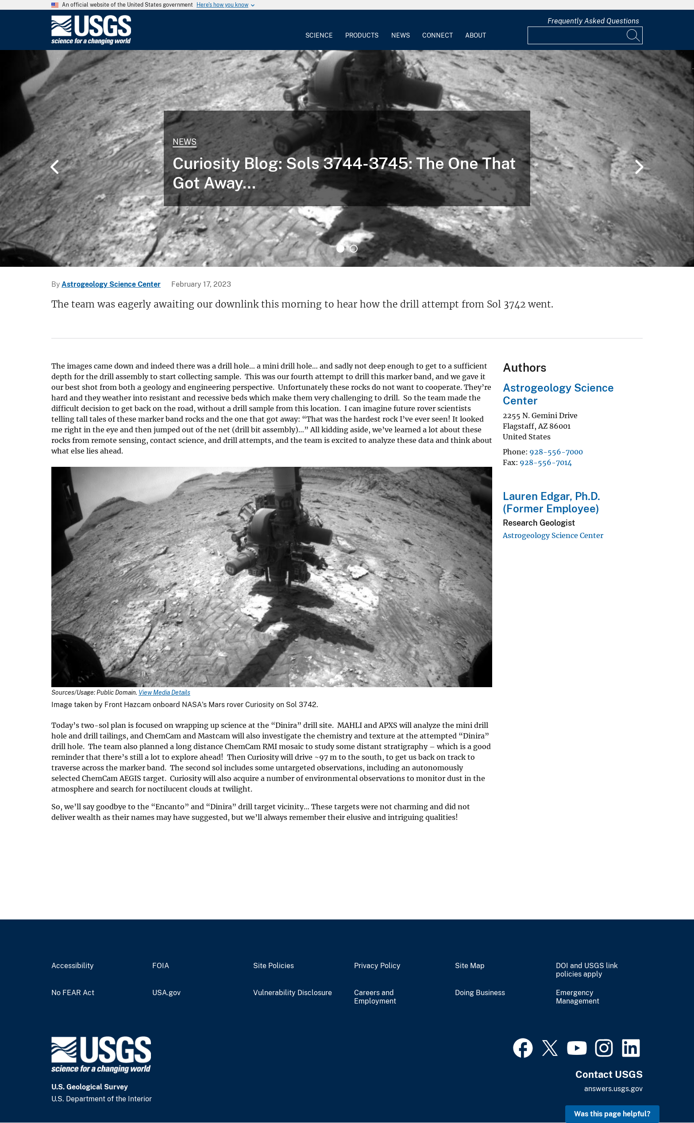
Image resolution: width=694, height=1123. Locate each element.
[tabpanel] (347, 158)
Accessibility (72, 966)
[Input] (585, 35)
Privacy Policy (377, 966)
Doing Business (480, 993)
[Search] (634, 35)
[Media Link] (271, 578)
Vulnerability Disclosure (292, 993)
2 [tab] (354, 249)
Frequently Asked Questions (593, 21)
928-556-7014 (546, 462)
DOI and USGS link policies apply (587, 970)
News (400, 35)
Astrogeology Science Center (111, 284)
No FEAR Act (72, 993)
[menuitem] (319, 30)
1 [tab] (340, 249)
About (475, 35)
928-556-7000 (556, 451)
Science (319, 35)
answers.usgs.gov (613, 1089)
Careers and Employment (375, 997)
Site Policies (273, 966)
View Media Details (164, 692)
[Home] (91, 42)
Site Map (470, 966)
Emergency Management (577, 997)
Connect (437, 35)
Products (361, 35)
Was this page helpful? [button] (612, 1114)
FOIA (160, 966)
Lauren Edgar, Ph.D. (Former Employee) (551, 502)
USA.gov (166, 993)
